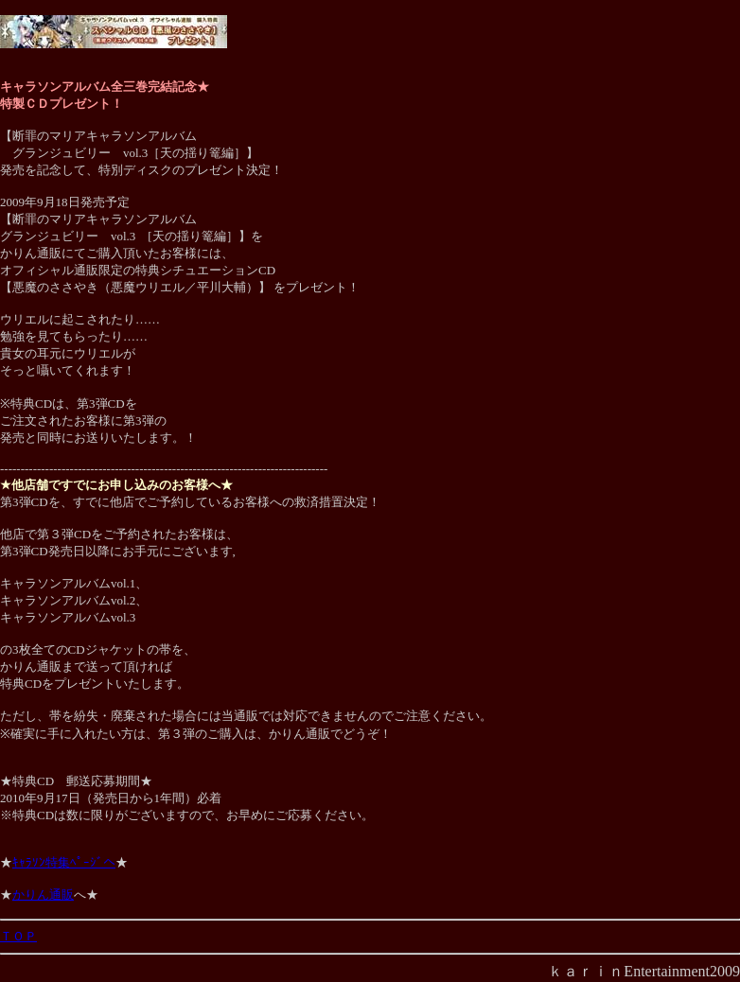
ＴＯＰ (18, 936)
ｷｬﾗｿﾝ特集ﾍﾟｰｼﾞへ (63, 862)
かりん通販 (43, 894)
